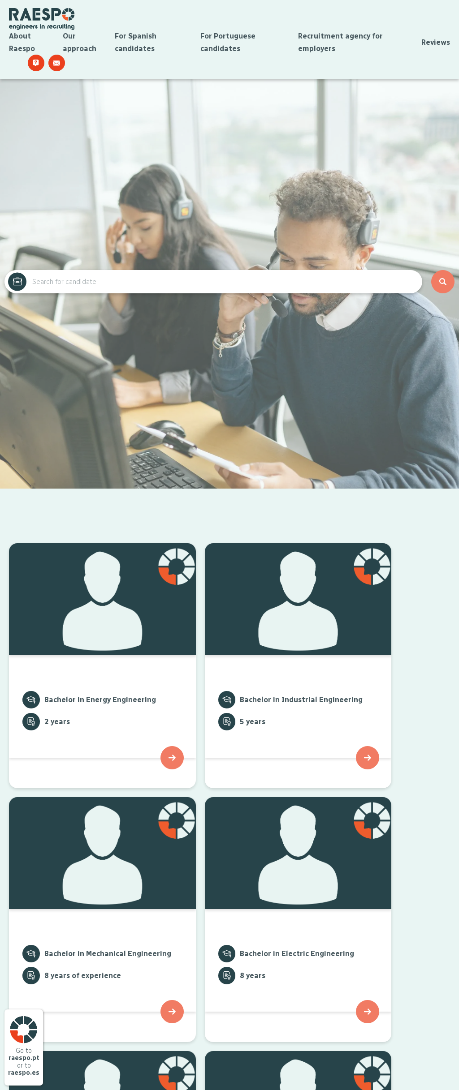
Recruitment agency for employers (340, 44)
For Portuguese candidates (227, 44)
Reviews (435, 44)
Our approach (79, 44)
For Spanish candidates (135, 44)
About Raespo (22, 44)
